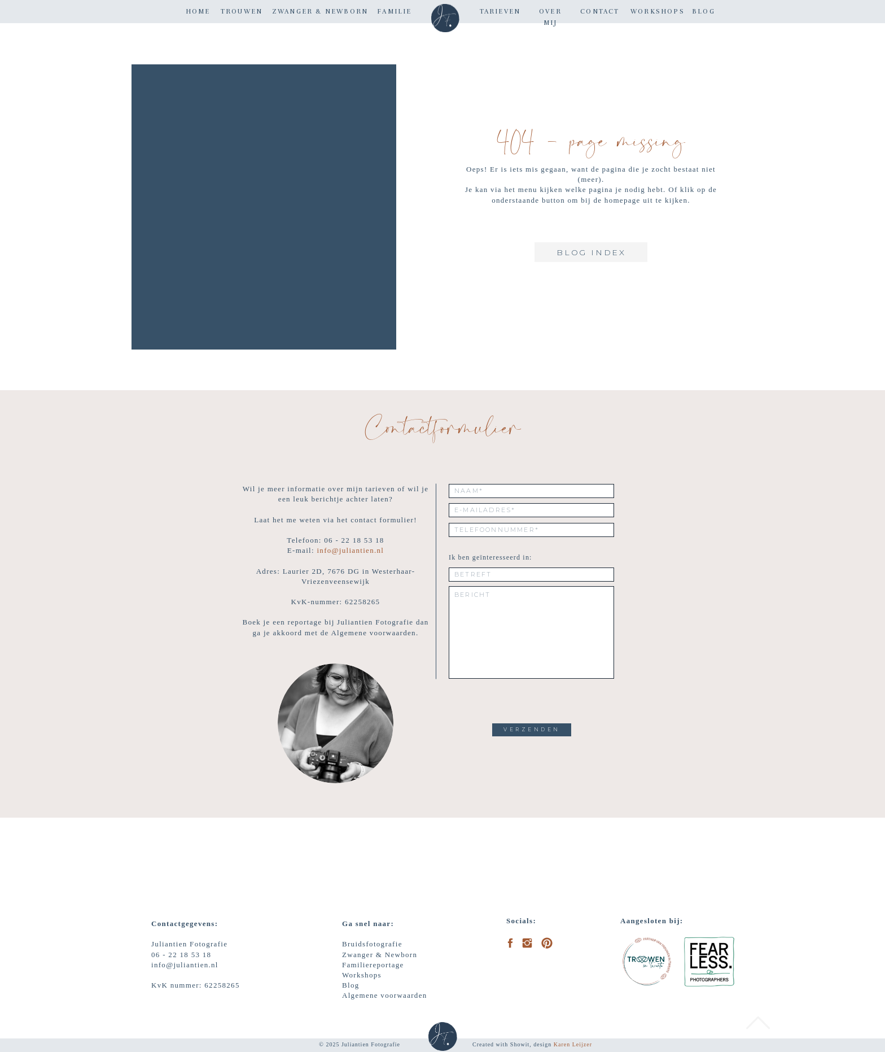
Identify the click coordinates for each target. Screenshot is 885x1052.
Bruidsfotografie (372, 944)
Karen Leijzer (573, 1044)
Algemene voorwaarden (384, 995)
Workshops (362, 975)
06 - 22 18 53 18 (181, 954)
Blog (350, 985)
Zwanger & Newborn (379, 954)
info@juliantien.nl (350, 550)
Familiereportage (373, 965)
